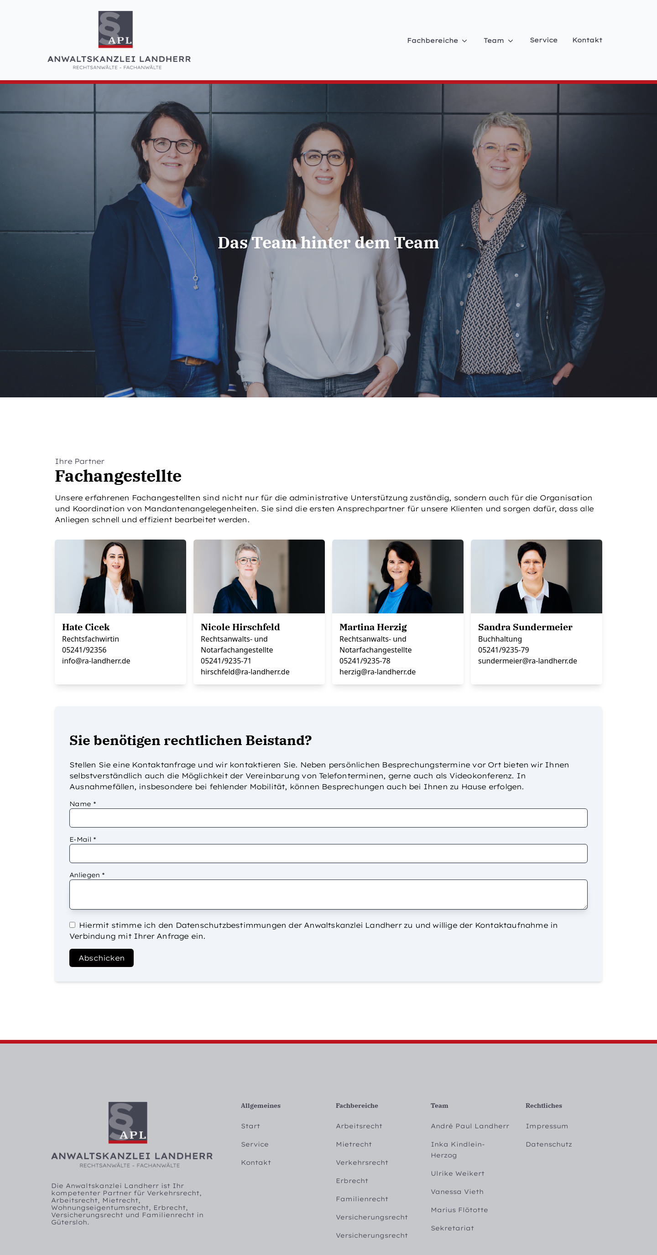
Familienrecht (362, 1199)
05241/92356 (84, 650)
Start (250, 1126)
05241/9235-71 (226, 661)
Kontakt (587, 40)
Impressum (547, 1126)
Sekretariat (452, 1228)
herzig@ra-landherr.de (377, 672)
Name (82, 804)
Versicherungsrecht (372, 1217)
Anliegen (86, 875)
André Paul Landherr (470, 1126)
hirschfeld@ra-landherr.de (245, 672)
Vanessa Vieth (457, 1192)
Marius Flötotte (459, 1210)
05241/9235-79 (503, 650)
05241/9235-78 (365, 661)
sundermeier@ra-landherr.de (527, 661)
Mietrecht (354, 1144)
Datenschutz (549, 1144)
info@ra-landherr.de (96, 661)
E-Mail (82, 839)
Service (544, 40)
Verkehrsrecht (362, 1162)
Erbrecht (352, 1181)
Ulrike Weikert (458, 1173)
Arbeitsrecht (359, 1126)
